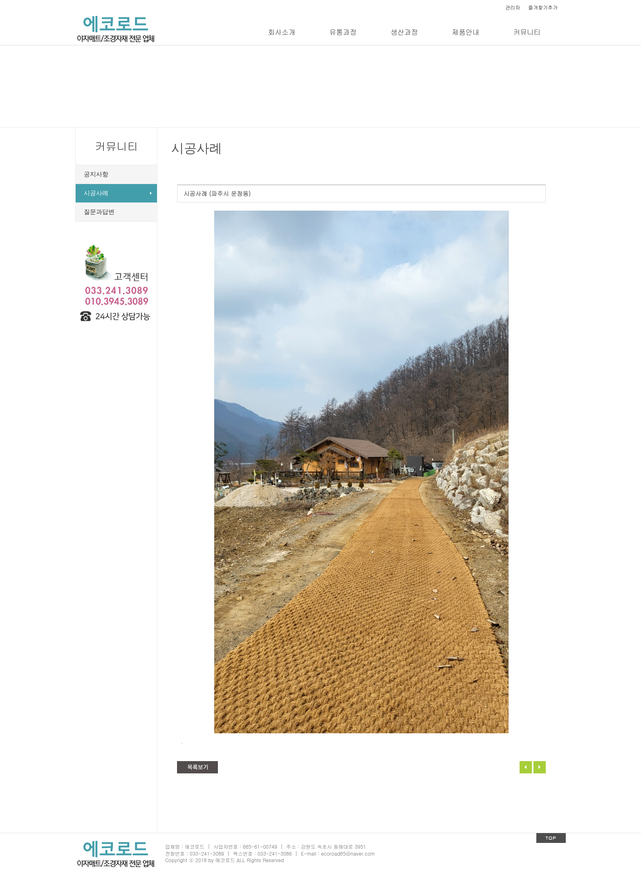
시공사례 (96, 193)
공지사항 (96, 174)
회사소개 (281, 32)
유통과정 (342, 32)
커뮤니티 (526, 32)
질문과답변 (99, 212)
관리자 (512, 7)
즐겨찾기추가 (543, 7)
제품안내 (465, 32)
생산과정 (404, 32)
